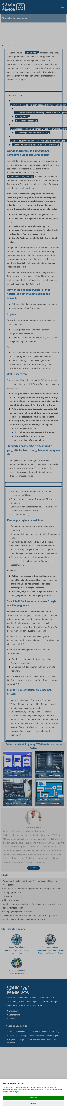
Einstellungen (14, 1092)
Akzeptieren (33, 1098)
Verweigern (33, 1103)
